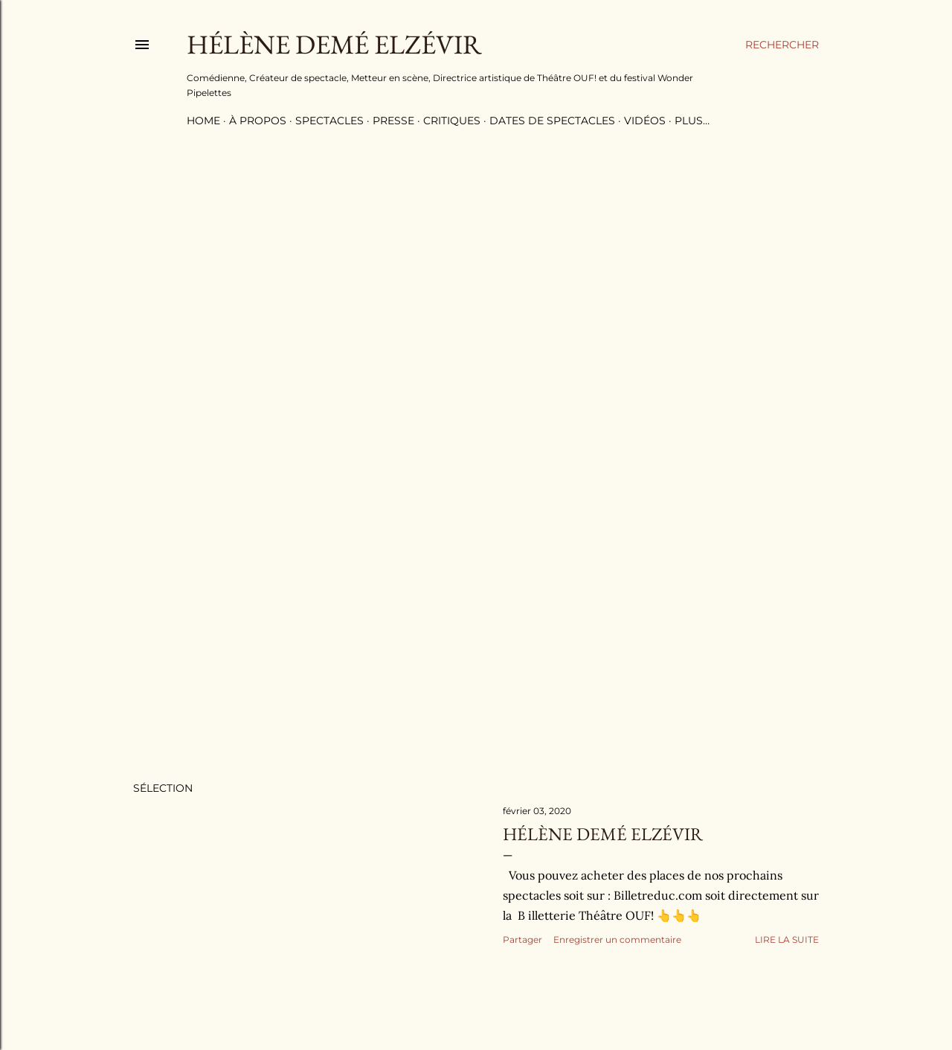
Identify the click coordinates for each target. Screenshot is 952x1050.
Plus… (692, 120)
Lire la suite (787, 939)
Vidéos (645, 120)
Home (203, 120)
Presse (393, 120)
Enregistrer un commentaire (617, 939)
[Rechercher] (782, 45)
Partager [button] (522, 939)
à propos (257, 120)
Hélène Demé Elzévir (603, 833)
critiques (451, 120)
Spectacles (329, 120)
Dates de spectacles (552, 120)
